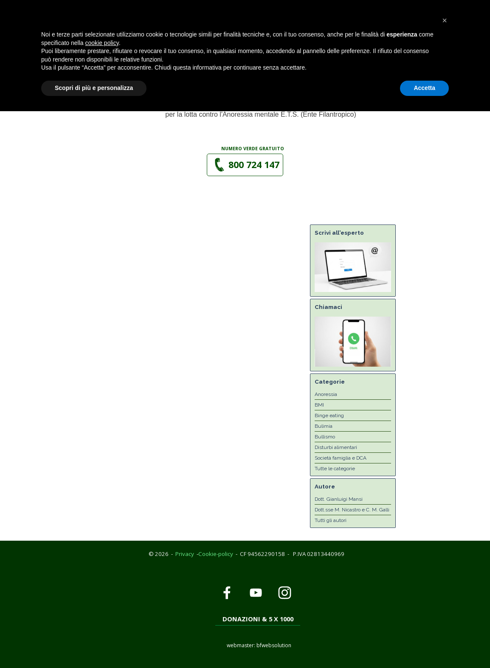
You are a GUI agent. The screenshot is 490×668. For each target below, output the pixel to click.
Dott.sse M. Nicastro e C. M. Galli (352, 510)
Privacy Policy (24, 4)
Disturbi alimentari (336, 447)
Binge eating (329, 415)
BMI (319, 405)
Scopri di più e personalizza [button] (94, 644)
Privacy (184, 554)
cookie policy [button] (102, 599)
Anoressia (326, 394)
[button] (232, 15)
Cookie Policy (69, 4)
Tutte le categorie (335, 469)
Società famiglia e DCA (340, 458)
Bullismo (325, 437)
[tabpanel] (253, 148)
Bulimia (323, 426)
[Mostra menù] (330, 43)
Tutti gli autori (330, 520)
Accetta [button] (424, 644)
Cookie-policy (215, 554)
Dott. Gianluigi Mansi (339, 499)
